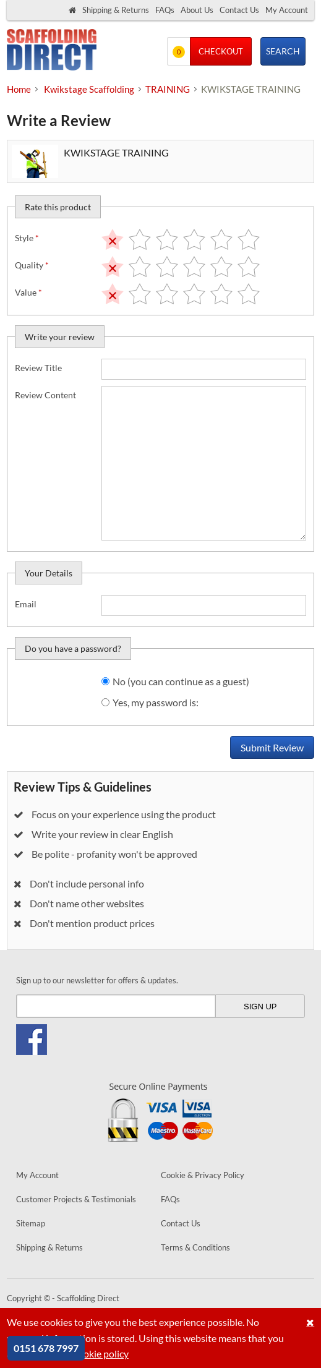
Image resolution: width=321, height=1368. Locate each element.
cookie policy (101, 1353)
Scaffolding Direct (51, 51)
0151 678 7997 (46, 1348)
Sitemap (30, 1223)
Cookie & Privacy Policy (202, 1175)
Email (25, 604)
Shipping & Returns (115, 10)
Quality (32, 265)
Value (28, 292)
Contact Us (239, 10)
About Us (197, 10)
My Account (286, 10)
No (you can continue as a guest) (181, 681)
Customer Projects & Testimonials (76, 1199)
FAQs (164, 10)
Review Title (38, 367)
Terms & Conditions (195, 1247)
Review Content (45, 395)
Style (27, 238)
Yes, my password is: (156, 702)
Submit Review (272, 747)
